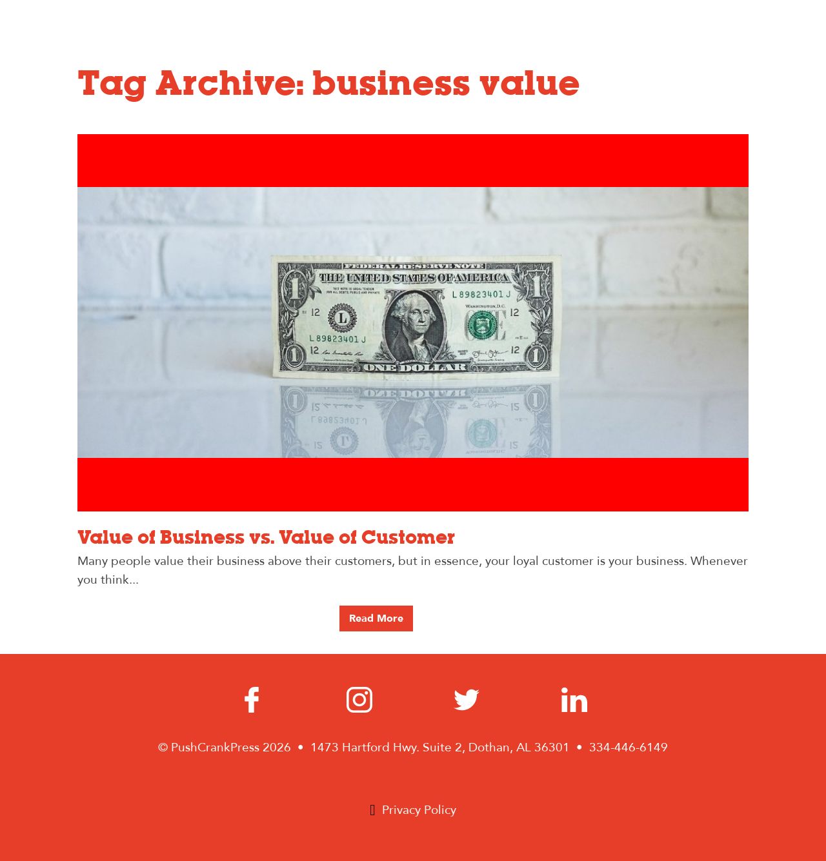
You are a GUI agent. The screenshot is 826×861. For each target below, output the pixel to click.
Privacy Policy (419, 810)
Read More (376, 618)
